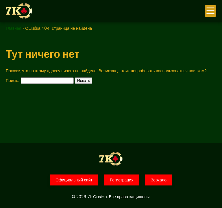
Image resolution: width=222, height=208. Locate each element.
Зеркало (158, 180)
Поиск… (13, 80)
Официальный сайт (74, 180)
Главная (13, 28)
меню (210, 10)
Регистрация (122, 180)
